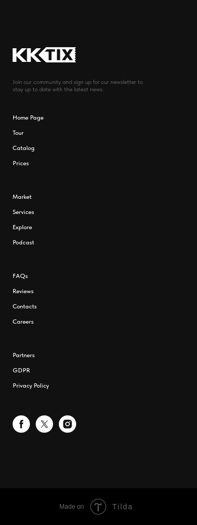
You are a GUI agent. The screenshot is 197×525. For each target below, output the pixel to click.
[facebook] (21, 429)
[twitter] (44, 429)
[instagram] (67, 429)
